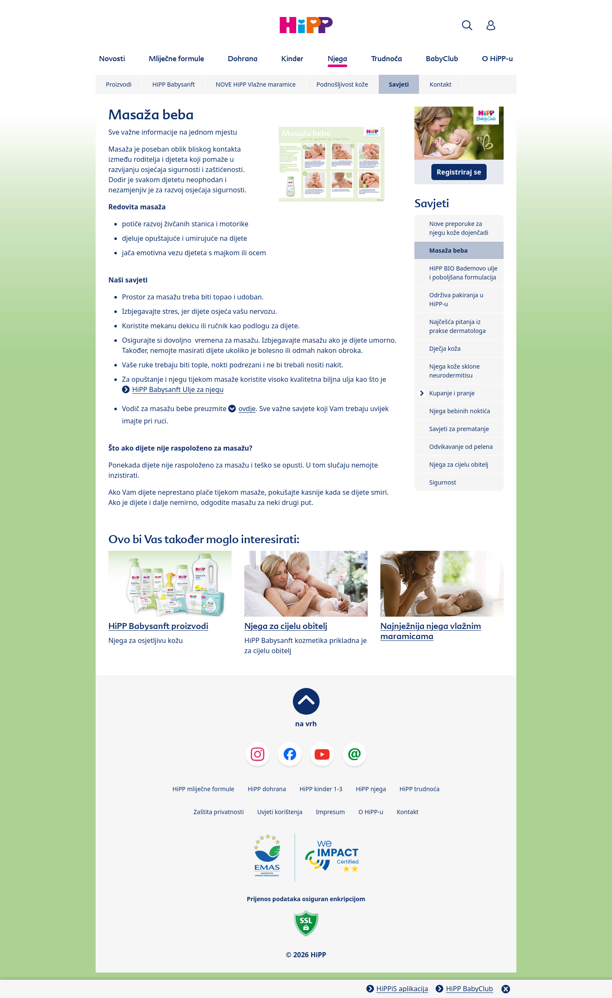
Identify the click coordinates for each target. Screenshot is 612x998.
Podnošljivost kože (342, 84)
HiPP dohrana (267, 789)
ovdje (246, 408)
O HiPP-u (370, 812)
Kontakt (440, 84)
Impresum (330, 812)
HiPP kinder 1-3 (321, 789)
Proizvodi (118, 84)
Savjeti (399, 84)
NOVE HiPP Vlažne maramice (256, 84)
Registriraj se (459, 172)
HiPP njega (371, 789)
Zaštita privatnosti (218, 812)
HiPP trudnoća (419, 789)
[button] (467, 25)
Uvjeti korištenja (279, 812)
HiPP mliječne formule (204, 789)
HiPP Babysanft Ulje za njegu (178, 389)
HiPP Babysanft (173, 84)
